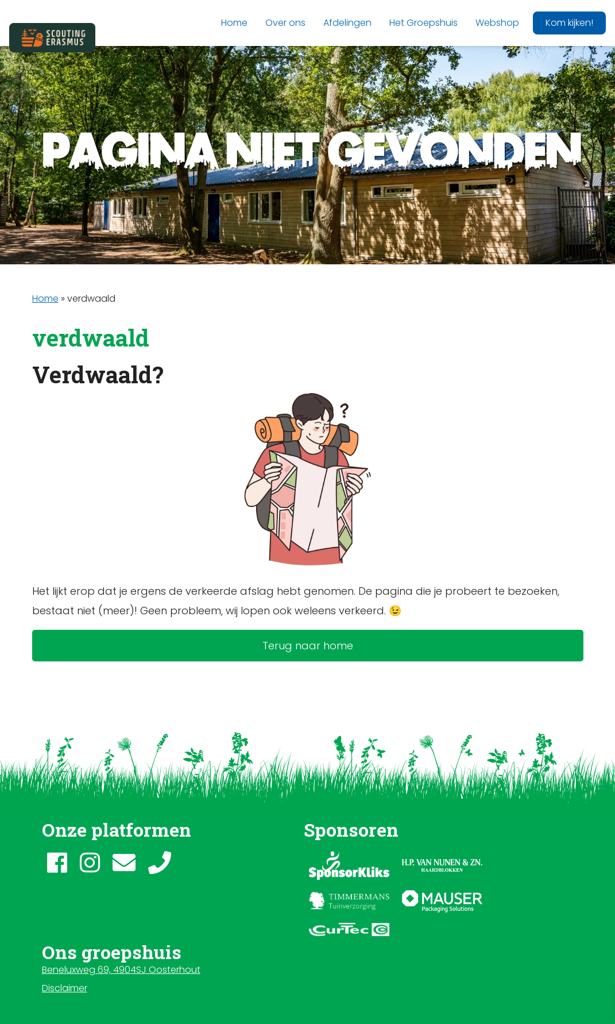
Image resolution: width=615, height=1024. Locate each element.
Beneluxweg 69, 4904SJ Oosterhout (121, 969)
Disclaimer (64, 988)
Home (45, 298)
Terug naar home (307, 645)
